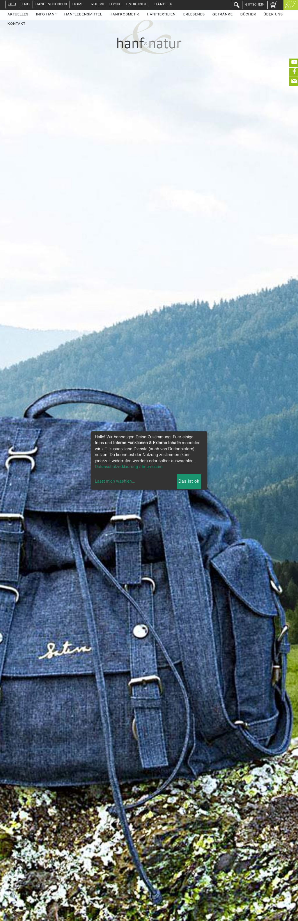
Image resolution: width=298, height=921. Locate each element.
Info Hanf (46, 14)
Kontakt (16, 24)
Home (78, 4)
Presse (98, 4)
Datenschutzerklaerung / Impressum (128, 467)
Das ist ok (188, 481)
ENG (26, 4)
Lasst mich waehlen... (115, 481)
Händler (164, 4)
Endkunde (136, 4)
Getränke (222, 14)
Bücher (248, 14)
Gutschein (255, 4)
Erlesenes (194, 14)
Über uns (273, 14)
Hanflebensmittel (83, 14)
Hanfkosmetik (124, 14)
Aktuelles (18, 14)
